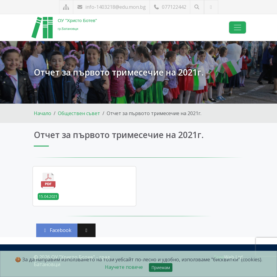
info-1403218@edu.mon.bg (111, 7)
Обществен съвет (79, 113)
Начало (42, 113)
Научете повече (124, 267)
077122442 (169, 7)
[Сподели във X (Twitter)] (86, 230)
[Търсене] (197, 7)
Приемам (160, 267)
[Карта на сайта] (66, 7)
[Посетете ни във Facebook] (211, 7)
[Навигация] (237, 27)
